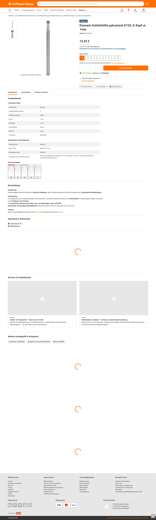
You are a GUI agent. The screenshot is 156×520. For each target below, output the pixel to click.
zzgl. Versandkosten (93, 46)
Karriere (10, 481)
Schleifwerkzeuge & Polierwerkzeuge (50, 15)
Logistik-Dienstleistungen (51, 494)
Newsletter (118, 489)
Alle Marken (11, 496)
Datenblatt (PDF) (15, 223)
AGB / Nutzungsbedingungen (124, 518)
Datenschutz (138, 518)
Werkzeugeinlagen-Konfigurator (53, 487)
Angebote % (82, 10)
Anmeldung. (121, 49)
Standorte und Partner (15, 483)
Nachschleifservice (49, 489)
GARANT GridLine (13, 491)
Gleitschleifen (83, 487)
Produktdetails (12, 92)
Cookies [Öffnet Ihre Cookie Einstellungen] (145, 518)
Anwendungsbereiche (28, 10)
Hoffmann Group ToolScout (52, 483)
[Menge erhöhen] (97, 68)
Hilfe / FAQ (118, 483)
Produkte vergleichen (41, 92)
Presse (10, 487)
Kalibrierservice (48, 491)
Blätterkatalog (115, 86)
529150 (60, 212)
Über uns (10, 485)
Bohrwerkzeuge (84, 483)
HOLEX (10, 494)
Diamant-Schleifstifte (84, 15)
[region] (14, 48)
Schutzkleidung (84, 491)
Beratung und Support (57, 10)
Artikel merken (86, 86)
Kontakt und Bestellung (122, 481)
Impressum (110, 518)
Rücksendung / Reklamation (124, 485)
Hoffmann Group (71, 10)
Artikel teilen (101, 86)
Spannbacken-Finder (50, 485)
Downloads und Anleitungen (124, 487)
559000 (39, 212)
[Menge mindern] (81, 68)
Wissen (46, 10)
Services (39, 10)
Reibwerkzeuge (84, 481)
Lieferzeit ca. (100, 73)
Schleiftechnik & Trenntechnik (26, 15)
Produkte (16, 10)
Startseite (11, 15)
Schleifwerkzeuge (69, 15)
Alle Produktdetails (88, 81)
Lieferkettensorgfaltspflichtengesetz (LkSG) (128, 491)
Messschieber (83, 485)
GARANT (10, 489)
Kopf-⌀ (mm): (83, 54)
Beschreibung (25, 92)
